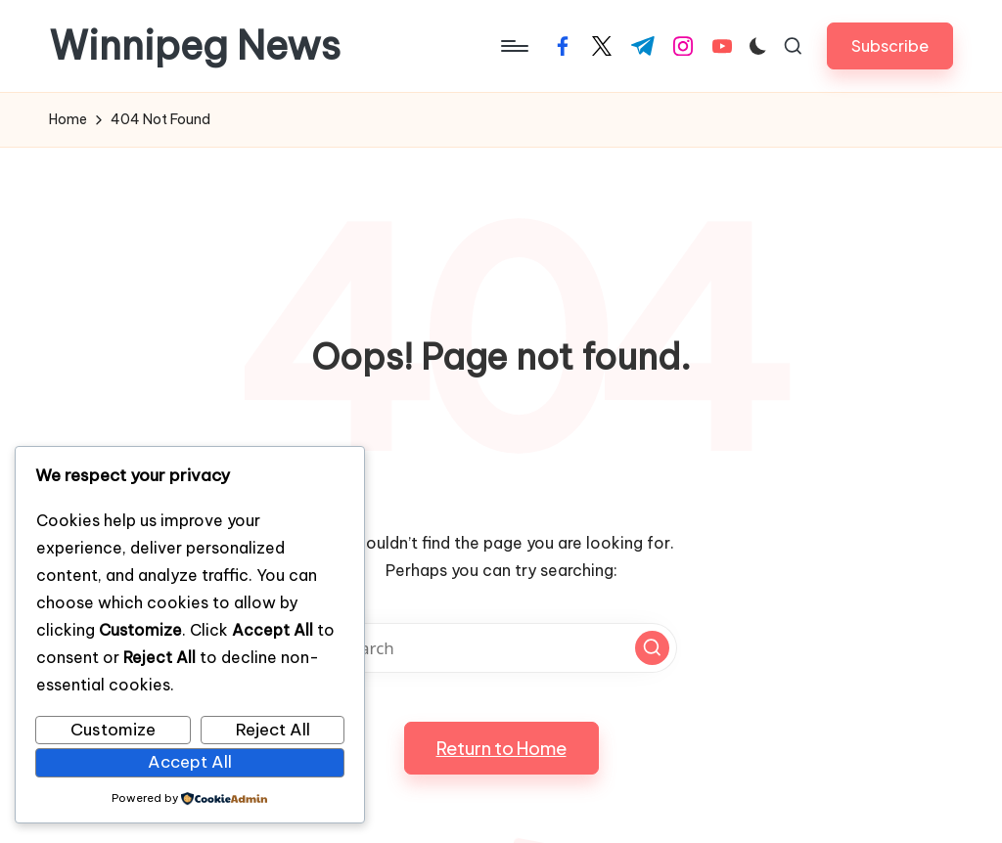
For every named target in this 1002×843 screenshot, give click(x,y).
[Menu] (513, 46)
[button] (890, 45)
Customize (113, 729)
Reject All (273, 729)
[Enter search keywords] (501, 648)
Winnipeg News (195, 45)
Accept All (190, 762)
